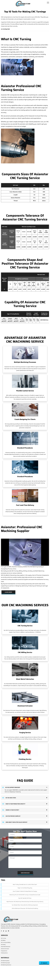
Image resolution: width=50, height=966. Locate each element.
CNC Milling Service (25, 652)
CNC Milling (3, 940)
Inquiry (44, 963)
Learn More (8, 592)
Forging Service (25, 732)
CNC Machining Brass (5, 960)
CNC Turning (3, 938)
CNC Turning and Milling (5, 942)
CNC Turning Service (25, 625)
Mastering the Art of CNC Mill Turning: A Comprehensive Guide (25, 895)
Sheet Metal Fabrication (25, 679)
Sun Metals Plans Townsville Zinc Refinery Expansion (25, 905)
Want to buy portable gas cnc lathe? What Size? (25, 884)
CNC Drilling (3, 944)
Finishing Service (25, 759)
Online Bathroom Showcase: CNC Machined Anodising (25, 908)
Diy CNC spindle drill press (24, 898)
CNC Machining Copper (5, 962)
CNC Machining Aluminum (6, 965)
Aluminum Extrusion (25, 706)
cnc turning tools (5, 29)
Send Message (25, 873)
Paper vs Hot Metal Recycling (25, 888)
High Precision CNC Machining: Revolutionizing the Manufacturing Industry (25, 901)
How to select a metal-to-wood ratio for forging (25, 891)
